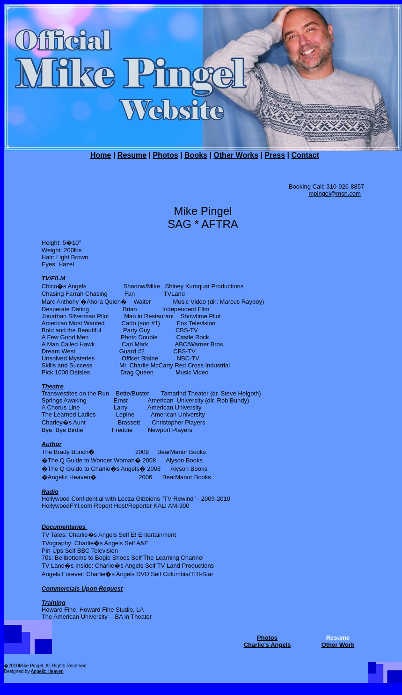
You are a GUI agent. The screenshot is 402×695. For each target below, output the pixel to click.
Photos (165, 155)
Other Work (338, 644)
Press (274, 155)
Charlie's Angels (267, 644)
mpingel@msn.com (334, 193)
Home (100, 155)
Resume (131, 155)
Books (195, 155)
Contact (305, 155)
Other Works (235, 155)
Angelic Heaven (47, 671)
